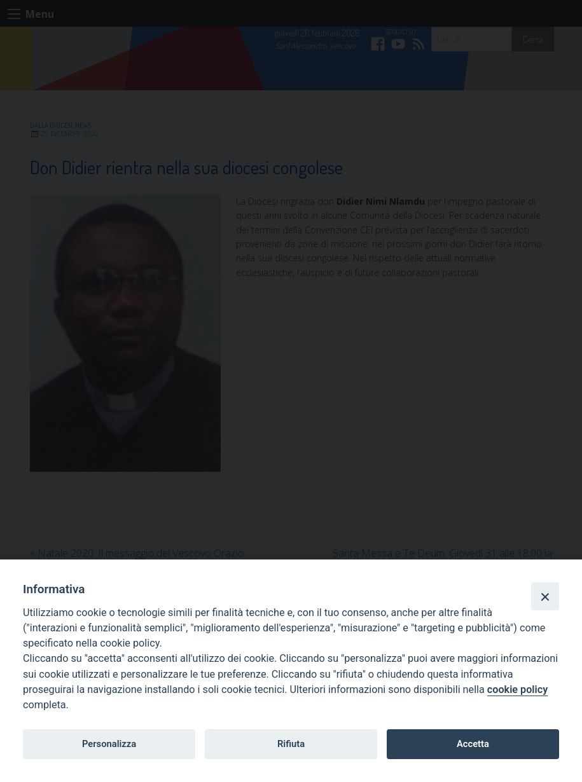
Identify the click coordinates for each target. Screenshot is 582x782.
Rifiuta (291, 744)
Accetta (473, 744)
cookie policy (517, 689)
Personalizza (109, 744)
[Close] (545, 596)
